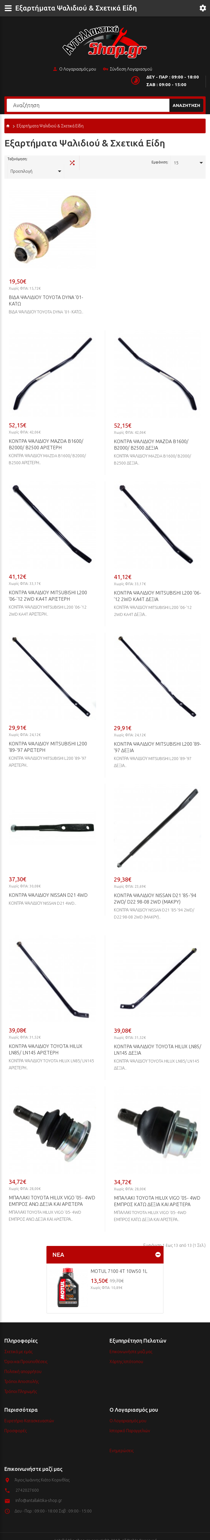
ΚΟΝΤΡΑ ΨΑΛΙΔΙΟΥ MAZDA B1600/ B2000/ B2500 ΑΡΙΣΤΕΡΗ (46, 436)
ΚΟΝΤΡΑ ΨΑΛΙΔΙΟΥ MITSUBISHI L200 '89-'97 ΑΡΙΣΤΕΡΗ (48, 738)
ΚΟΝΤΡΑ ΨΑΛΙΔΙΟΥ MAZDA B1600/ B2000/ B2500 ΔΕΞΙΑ (151, 436)
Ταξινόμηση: (17, 162)
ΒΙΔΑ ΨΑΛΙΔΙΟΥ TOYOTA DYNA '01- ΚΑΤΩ (46, 292)
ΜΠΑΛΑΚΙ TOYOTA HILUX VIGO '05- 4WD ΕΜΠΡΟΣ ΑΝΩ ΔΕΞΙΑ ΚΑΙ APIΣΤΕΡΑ (52, 1192)
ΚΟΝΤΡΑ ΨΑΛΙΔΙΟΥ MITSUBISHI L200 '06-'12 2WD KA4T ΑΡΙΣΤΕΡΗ (48, 587)
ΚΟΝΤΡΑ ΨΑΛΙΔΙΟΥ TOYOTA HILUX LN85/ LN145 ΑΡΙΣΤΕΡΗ (45, 1041)
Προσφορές (15, 1422)
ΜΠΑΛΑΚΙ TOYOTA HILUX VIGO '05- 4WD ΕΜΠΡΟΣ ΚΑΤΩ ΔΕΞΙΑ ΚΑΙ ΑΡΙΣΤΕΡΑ (157, 1192)
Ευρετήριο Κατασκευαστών (29, 1412)
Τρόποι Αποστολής (21, 1373)
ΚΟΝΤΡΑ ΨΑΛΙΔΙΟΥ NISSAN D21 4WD (48, 886)
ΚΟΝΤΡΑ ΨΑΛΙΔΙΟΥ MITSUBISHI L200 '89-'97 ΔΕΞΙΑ (157, 739)
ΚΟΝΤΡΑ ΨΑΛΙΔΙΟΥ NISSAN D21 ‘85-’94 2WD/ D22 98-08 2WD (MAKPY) (155, 890)
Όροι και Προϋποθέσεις (25, 1353)
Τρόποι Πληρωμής (20, 1383)
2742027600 (27, 1481)
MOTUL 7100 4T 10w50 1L (119, 1262)
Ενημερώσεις (121, 1442)
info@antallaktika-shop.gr (38, 1492)
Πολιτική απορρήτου (22, 1363)
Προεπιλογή (44, 163)
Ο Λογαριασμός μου (74, 69)
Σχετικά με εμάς (18, 1343)
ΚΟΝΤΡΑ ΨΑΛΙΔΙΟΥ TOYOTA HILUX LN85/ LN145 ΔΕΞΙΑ (157, 1041)
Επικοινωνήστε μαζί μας (131, 1343)
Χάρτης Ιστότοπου (126, 1353)
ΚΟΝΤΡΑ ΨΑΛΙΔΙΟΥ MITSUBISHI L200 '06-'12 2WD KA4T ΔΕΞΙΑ (157, 587)
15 (176, 163)
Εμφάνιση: (160, 162)
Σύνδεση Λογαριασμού (127, 69)
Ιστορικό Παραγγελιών (130, 1422)
